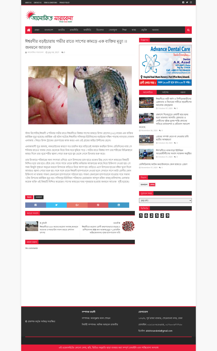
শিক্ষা (124, 29)
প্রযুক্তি (144, 29)
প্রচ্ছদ (36, 29)
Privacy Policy (65, 2)
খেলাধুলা (113, 29)
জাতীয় (61, 29)
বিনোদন (100, 29)
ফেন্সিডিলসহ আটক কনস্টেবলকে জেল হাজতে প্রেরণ (163, 164)
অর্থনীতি (87, 29)
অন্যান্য (155, 29)
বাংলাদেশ (48, 29)
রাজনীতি (74, 29)
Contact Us (37, 2)
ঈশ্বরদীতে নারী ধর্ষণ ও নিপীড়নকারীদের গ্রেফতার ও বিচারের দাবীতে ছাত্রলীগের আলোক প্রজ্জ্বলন (174, 101)
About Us (28, 2)
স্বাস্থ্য (134, 29)
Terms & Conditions (50, 2)
